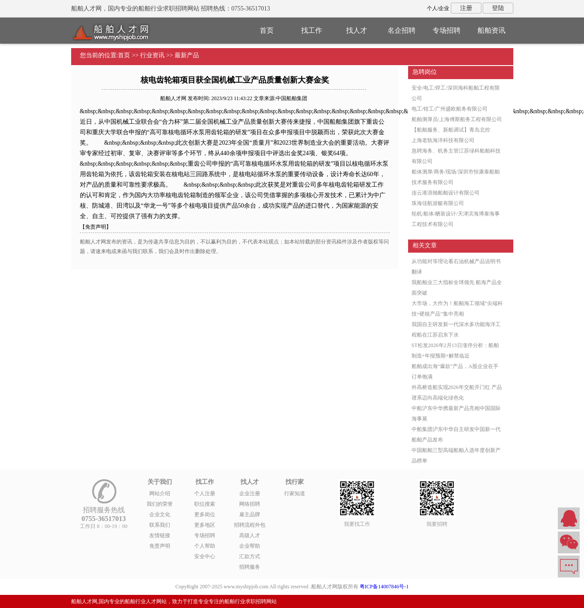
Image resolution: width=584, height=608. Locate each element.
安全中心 (204, 556)
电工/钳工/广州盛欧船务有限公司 (450, 109)
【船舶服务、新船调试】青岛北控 (451, 130)
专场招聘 (446, 30)
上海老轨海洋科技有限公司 (443, 140)
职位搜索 (204, 504)
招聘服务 (249, 567)
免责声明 (159, 546)
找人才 (356, 30)
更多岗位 (204, 514)
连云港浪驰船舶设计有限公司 (446, 193)
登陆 (498, 8)
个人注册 (204, 493)
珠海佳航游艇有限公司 (438, 203)
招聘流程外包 (249, 525)
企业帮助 (249, 546)
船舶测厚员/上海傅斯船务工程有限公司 (457, 119)
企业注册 (249, 493)
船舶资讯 (491, 30)
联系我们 (159, 525)
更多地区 (204, 525)
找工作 (311, 30)
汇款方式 (249, 556)
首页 (267, 30)
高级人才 (249, 535)
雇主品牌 (249, 514)
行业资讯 (152, 55)
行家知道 (294, 493)
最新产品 (187, 55)
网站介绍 (159, 493)
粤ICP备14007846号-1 (384, 587)
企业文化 (159, 514)
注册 (466, 8)
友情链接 (159, 535)
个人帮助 (204, 546)
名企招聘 (402, 30)
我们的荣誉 (160, 504)
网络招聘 (249, 504)
